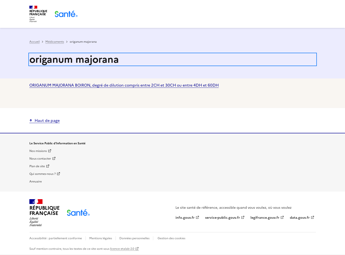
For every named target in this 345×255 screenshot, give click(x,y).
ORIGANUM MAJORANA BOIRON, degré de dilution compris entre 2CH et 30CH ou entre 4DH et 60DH (124, 85)
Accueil (34, 42)
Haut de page (47, 120)
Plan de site (37, 166)
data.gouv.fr (300, 217)
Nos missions (38, 151)
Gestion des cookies (171, 238)
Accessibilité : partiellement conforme (56, 238)
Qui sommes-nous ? (42, 174)
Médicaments (54, 42)
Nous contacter (40, 158)
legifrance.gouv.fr (264, 217)
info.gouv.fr (185, 217)
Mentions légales (101, 238)
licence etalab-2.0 (122, 249)
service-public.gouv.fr (222, 217)
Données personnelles (134, 238)
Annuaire (35, 181)
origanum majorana (74, 59)
